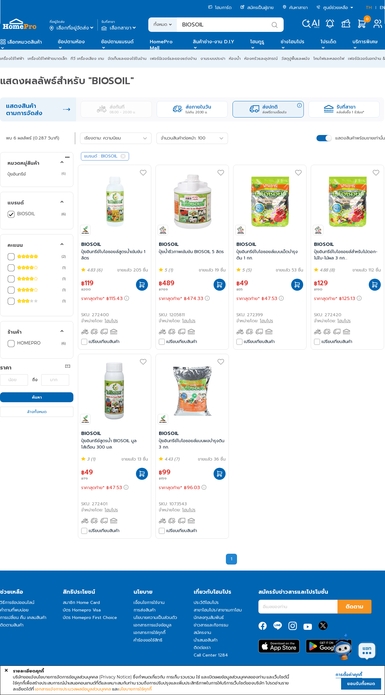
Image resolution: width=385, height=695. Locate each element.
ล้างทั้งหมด (37, 412)
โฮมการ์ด (220, 8)
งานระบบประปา (212, 58)
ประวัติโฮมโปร (206, 602)
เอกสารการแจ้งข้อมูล (152, 625)
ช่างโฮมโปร (292, 41)
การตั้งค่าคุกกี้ (349, 675)
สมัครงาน (202, 632)
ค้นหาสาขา (295, 8)
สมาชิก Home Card (81, 602)
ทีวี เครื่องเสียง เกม (87, 58)
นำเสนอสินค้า (205, 640)
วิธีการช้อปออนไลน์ (17, 602)
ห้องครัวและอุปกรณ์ (261, 58)
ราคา (5, 367)
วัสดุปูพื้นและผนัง (295, 58)
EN (382, 8)
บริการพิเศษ (365, 41)
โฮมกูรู (257, 41)
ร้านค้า (15, 332)
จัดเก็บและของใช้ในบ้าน (127, 58)
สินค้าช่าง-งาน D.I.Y (213, 41)
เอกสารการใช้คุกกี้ (149, 632)
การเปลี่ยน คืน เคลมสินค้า (23, 617)
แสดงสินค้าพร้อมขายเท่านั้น (360, 138)
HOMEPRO (29, 343)
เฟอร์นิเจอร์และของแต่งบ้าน (173, 58)
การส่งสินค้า (145, 610)
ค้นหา (37, 397)
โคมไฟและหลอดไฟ (328, 58)
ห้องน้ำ (235, 58)
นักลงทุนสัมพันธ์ (209, 617)
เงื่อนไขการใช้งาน (149, 602)
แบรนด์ (16, 203)
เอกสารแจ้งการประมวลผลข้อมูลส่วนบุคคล (73, 689)
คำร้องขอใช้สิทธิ (148, 640)
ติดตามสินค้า (11, 625)
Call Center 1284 (211, 655)
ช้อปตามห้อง (71, 41)
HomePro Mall (161, 45)
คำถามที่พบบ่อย (14, 610)
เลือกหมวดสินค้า (25, 42)
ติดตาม (354, 606)
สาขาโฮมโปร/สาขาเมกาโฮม (218, 610)
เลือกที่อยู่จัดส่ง (72, 28)
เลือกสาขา (119, 28)
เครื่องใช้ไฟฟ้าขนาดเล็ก (47, 58)
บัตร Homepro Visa (82, 610)
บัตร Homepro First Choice (90, 617)
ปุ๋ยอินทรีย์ (17, 174)
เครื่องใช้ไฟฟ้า (12, 58)
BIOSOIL (26, 213)
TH (369, 8)
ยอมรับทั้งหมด (361, 684)
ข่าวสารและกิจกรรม (211, 625)
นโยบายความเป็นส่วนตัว (155, 617)
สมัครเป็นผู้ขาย (257, 8)
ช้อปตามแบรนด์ (117, 41)
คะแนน (15, 245)
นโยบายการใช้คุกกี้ (135, 689)
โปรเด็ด (328, 41)
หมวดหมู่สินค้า (23, 163)
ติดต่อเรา (202, 647)
